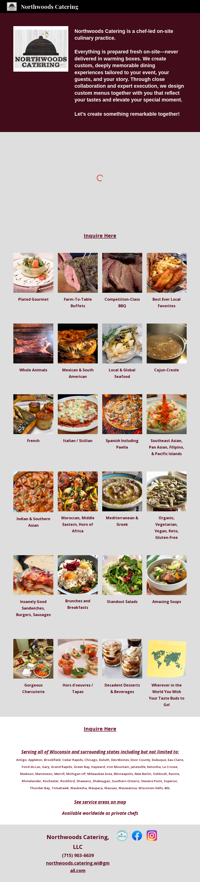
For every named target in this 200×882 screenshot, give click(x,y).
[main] (129, 72)
